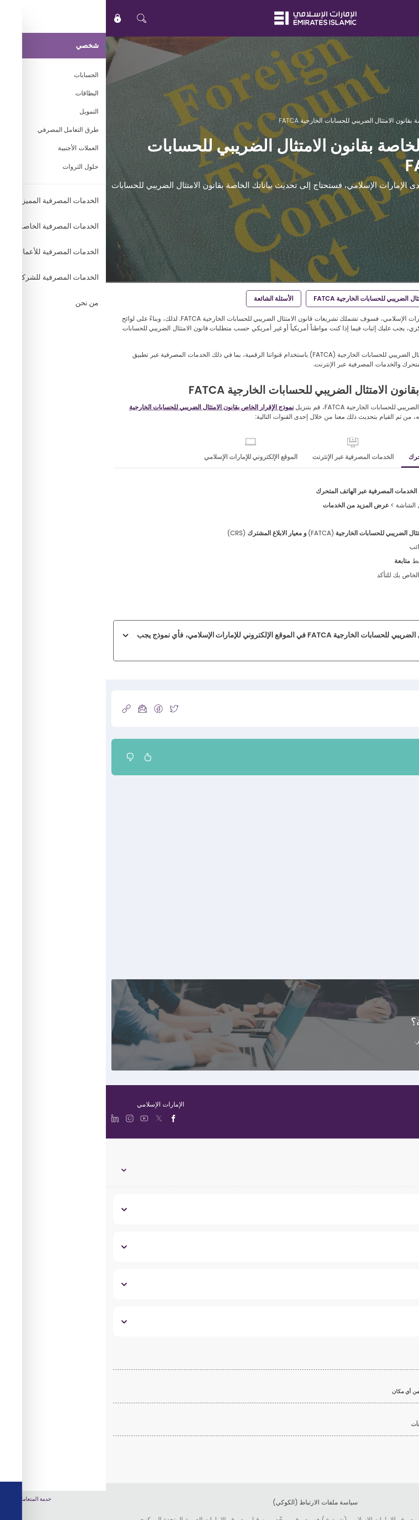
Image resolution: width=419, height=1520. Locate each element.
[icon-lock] (11, 18)
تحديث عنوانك (395, 866)
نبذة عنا (393, 1209)
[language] (380, 1117)
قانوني (394, 1321)
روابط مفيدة (385, 1246)
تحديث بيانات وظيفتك (385, 846)
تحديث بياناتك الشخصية (383, 825)
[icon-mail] (36, 708)
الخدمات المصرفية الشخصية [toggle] (374, 1169)
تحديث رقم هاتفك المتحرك (378, 948)
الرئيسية (403, 120)
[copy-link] (20, 708)
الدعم (378, 120)
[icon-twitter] (68, 708)
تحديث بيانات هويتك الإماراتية (376, 907)
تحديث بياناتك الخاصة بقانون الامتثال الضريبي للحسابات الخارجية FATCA (303, 298)
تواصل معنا (390, 1057)
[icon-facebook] (52, 708)
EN (385, 18)
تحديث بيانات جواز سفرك (380, 887)
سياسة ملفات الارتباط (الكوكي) (209, 1502)
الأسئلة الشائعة (168, 298)
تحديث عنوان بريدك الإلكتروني (374, 928)
